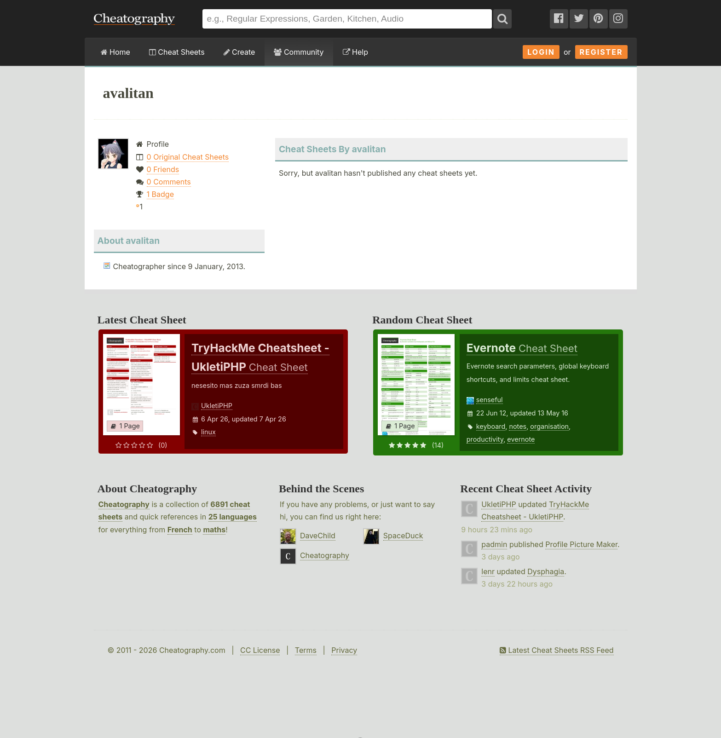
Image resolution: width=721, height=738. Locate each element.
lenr (488, 571)
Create (239, 52)
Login (541, 52)
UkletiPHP (216, 405)
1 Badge (160, 194)
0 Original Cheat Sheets (188, 156)
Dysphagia (545, 571)
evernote (521, 439)
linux (208, 432)
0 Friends (163, 169)
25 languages (232, 516)
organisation (549, 426)
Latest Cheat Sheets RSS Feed (556, 650)
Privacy (344, 650)
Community (298, 52)
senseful (489, 400)
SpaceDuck (403, 535)
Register (601, 52)
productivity (485, 439)
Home (115, 52)
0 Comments (169, 181)
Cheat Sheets (177, 52)
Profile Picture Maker (581, 544)
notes (517, 426)
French (179, 529)
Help (355, 52)
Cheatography (124, 504)
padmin (494, 544)
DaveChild (317, 535)
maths (214, 529)
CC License (260, 650)
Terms (306, 650)
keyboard (491, 426)
